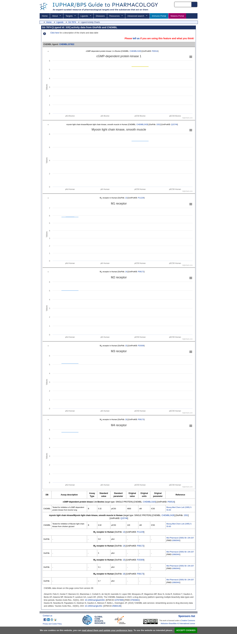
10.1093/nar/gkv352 (93, 606)
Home (45, 16)
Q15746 (174, 124)
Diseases (100, 16)
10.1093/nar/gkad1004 (95, 600)
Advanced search (135, 16)
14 (126, 272)
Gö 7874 (72, 22)
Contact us (47, 616)
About (55, 16)
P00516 (155, 51)
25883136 (116, 606)
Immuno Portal (159, 16)
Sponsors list (186, 616)
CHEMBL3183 (135, 51)
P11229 (141, 198)
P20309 (141, 346)
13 (126, 198)
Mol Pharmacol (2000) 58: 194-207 (180, 538)
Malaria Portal (177, 16)
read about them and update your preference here (107, 630)
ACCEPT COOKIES (186, 630)
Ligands (84, 16)
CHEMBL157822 (66, 44)
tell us (136, 38)
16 (126, 419)
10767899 (119, 600)
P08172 (141, 272)
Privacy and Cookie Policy (52, 624)
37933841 (134, 600)
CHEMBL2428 (142, 124)
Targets (69, 16)
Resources (114, 16)
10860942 (176, 540)
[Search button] (195, 4)
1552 (158, 124)
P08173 (141, 419)
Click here (54, 33)
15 (126, 346)
